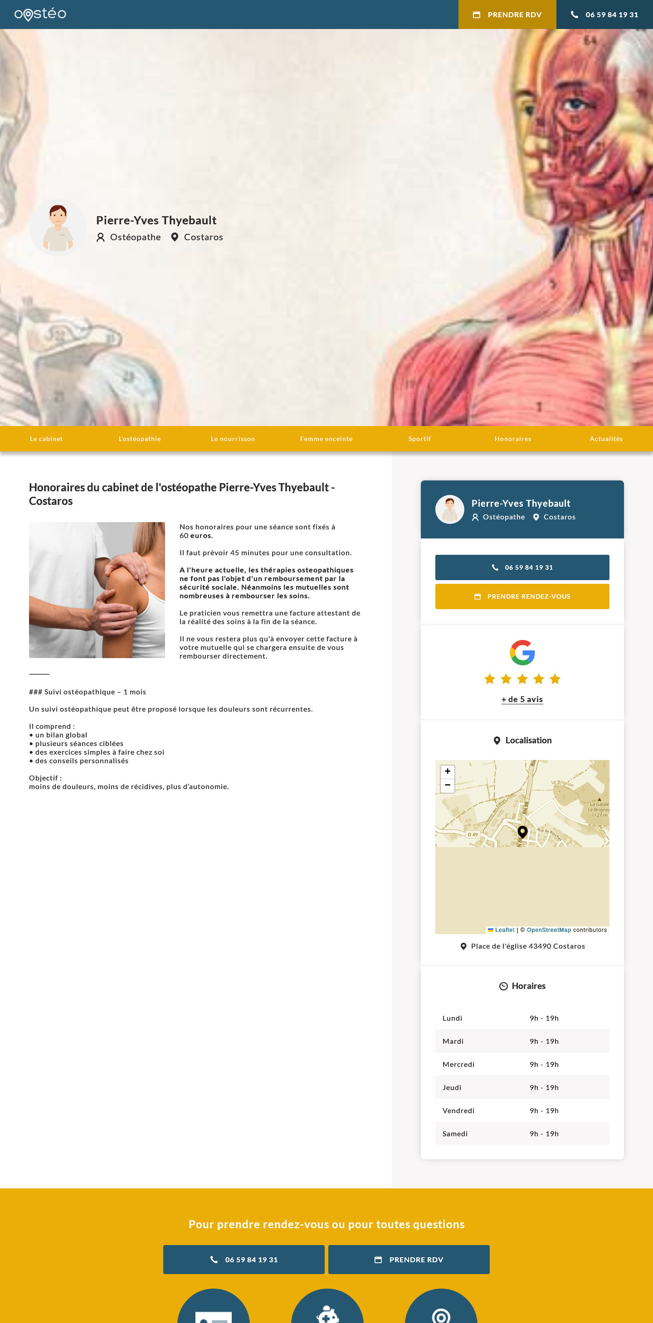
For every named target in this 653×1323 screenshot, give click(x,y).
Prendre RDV (507, 14)
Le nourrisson (233, 438)
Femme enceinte (326, 438)
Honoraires (513, 438)
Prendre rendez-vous (522, 596)
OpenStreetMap (549, 930)
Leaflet (501, 930)
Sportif (420, 438)
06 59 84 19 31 (604, 14)
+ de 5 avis (522, 699)
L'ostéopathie (140, 438)
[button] (522, 832)
